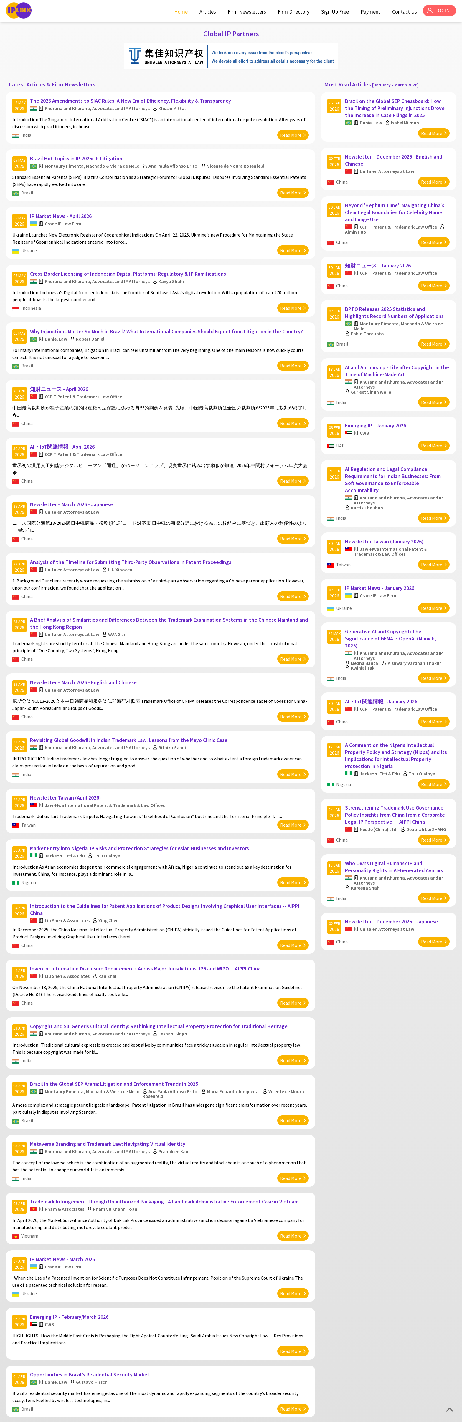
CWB (50, 1254)
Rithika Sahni (173, 709)
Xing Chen (109, 872)
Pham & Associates (65, 1145)
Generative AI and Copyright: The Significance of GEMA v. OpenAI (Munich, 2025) (391, 603)
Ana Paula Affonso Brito (173, 160)
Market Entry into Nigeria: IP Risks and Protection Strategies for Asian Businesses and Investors (140, 803)
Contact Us (402, 11)
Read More (290, 132)
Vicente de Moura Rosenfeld (236, 160)
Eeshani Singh (173, 979)
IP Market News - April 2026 (62, 207)
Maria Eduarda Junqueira (234, 1034)
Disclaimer (445, 1415)
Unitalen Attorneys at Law (73, 486)
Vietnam (30, 1172)
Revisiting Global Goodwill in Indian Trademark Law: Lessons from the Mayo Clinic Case (129, 701)
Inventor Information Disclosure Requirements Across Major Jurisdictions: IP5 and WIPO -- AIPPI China (146, 917)
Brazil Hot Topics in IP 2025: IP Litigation (77, 152)
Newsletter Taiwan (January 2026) (385, 512)
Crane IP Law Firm (64, 214)
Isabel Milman (406, 120)
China (28, 404)
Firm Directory (292, 11)
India (27, 132)
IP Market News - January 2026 (380, 556)
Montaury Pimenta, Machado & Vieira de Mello (93, 160)
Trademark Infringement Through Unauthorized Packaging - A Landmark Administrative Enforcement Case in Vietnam (165, 1137)
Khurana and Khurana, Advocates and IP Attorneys (98, 106)
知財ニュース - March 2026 (61, 1355)
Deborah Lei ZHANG (417, 787)
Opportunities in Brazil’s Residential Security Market (91, 1300)
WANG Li (117, 602)
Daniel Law (57, 323)
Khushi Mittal (173, 106)
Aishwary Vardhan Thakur (415, 628)
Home (179, 11)
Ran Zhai (108, 925)
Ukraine (30, 241)
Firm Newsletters (245, 11)
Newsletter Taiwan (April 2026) (66, 756)
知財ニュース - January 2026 (379, 253)
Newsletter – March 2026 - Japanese (72, 479)
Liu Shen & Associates (68, 872)
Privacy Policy (419, 1415)
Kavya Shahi (172, 269)
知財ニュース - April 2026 (60, 370)
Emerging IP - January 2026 (376, 403)
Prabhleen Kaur (175, 1090)
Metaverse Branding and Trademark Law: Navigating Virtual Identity (108, 1083)
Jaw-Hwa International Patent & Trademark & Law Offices (106, 764)
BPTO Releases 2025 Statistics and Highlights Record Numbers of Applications (395, 297)
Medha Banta (365, 628)
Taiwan (29, 783)
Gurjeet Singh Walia (372, 373)
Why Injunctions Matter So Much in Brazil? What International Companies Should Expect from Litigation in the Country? (167, 315)
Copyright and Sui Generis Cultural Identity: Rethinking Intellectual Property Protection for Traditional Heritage (159, 971)
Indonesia (32, 296)
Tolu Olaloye (108, 811)
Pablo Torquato (368, 318)
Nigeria (29, 838)
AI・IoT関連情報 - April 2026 (63, 424)
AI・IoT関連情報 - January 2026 (382, 663)
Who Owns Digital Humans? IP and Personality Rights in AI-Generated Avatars (395, 823)
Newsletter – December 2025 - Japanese (392, 874)
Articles (206, 11)
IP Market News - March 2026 (63, 1191)
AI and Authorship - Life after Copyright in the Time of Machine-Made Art (393, 352)
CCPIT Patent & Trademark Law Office (84, 378)
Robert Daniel (91, 323)
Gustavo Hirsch (92, 1308)
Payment (369, 11)
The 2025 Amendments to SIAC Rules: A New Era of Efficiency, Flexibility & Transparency (131, 98)
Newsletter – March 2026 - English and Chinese (84, 647)
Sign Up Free (333, 11)
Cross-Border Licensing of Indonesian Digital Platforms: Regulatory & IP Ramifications (129, 261)
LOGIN (441, 11)
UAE (341, 424)
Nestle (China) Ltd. (380, 784)
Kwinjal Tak (364, 633)
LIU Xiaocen (121, 541)
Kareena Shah (366, 844)
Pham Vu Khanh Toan (116, 1145)
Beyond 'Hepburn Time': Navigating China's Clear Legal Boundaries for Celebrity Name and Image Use (396, 203)
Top (449, 1409)
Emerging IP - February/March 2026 (70, 1246)
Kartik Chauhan (368, 482)
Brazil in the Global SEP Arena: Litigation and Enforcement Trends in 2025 (115, 1026)
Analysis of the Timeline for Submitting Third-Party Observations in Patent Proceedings (131, 533)
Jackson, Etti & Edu (66, 811)
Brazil (28, 187)
